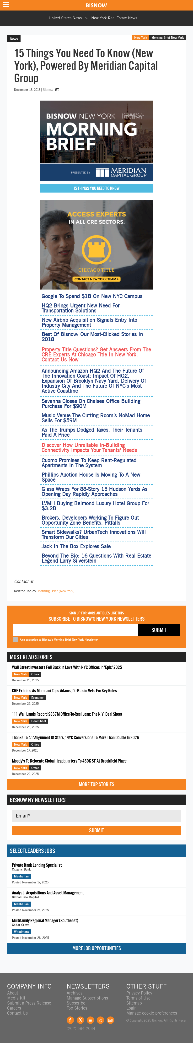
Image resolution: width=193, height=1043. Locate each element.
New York (140, 37)
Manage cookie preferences (151, 1013)
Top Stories (77, 1008)
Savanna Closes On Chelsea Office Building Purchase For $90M (91, 403)
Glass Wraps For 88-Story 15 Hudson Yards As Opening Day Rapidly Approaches (94, 491)
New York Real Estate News (114, 18)
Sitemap (134, 1002)
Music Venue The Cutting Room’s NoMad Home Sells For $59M (96, 418)
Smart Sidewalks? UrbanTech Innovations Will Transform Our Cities (94, 534)
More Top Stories (96, 784)
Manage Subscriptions (87, 997)
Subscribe (76, 1002)
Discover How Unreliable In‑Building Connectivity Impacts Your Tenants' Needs (89, 448)
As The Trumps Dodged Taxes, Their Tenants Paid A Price (92, 432)
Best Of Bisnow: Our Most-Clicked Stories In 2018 (92, 336)
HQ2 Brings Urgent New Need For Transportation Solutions (80, 308)
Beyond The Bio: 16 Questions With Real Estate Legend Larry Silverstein (96, 558)
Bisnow (48, 89)
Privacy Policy (139, 992)
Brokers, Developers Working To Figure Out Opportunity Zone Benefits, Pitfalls (90, 520)
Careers (14, 1008)
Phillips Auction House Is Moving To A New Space (91, 477)
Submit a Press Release (29, 1002)
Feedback (110, 1020)
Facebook (70, 1020)
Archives (74, 992)
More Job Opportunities (96, 948)
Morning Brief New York (167, 37)
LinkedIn (90, 1020)
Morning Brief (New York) (56, 591)
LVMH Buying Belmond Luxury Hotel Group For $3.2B (95, 505)
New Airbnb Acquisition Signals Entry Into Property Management (89, 322)
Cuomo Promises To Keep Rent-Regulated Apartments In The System (89, 462)
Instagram (100, 1020)
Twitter (80, 1020)
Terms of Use (138, 997)
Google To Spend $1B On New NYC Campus (92, 296)
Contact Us (17, 1013)
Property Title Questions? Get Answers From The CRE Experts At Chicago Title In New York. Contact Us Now (96, 354)
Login (131, 1008)
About (12, 992)
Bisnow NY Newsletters (38, 799)
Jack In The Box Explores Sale (76, 546)
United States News (65, 18)
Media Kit (16, 997)
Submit (96, 830)
